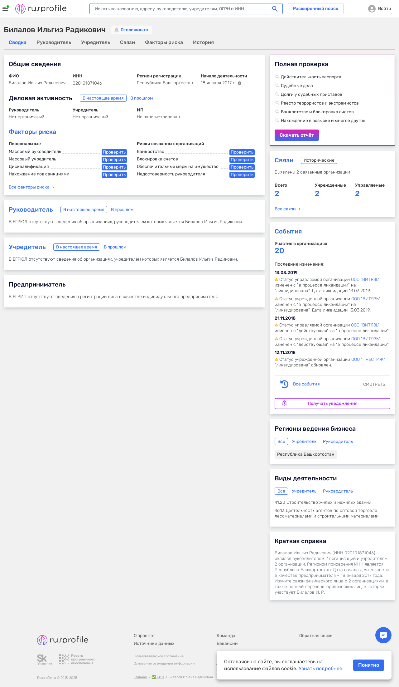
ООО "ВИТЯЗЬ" (365, 279)
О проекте (144, 635)
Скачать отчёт (332, 100)
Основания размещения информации (164, 663)
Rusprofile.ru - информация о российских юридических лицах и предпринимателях (40, 9)
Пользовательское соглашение (159, 656)
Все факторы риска (29, 187)
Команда (226, 635)
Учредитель (27, 247)
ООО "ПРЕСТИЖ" (368, 359)
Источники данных (154, 643)
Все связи (285, 209)
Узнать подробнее (320, 668)
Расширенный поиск (315, 8)
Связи (284, 160)
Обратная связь (315, 635)
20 (279, 251)
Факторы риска (32, 131)
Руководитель (31, 209)
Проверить (114, 152)
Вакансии (227, 643)
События (288, 231)
